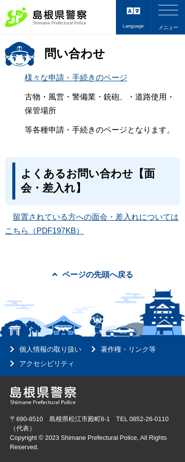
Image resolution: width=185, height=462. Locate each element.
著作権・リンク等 (128, 349)
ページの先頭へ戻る (92, 274)
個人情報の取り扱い (50, 349)
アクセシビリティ (46, 363)
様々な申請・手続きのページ (76, 77)
